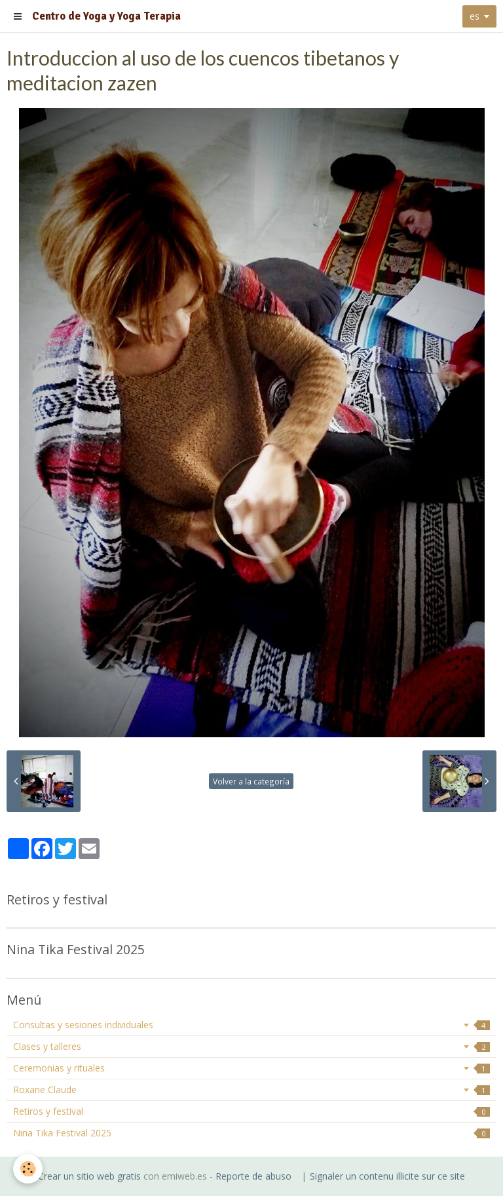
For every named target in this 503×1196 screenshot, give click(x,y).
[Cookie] (28, 1169)
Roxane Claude (251, 1089)
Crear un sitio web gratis (89, 1176)
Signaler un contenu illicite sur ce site (387, 1176)
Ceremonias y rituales (251, 1068)
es (474, 16)
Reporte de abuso (253, 1176)
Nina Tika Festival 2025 (251, 1133)
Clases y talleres (251, 1046)
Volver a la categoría (251, 781)
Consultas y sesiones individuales (251, 1024)
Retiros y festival (251, 1111)
